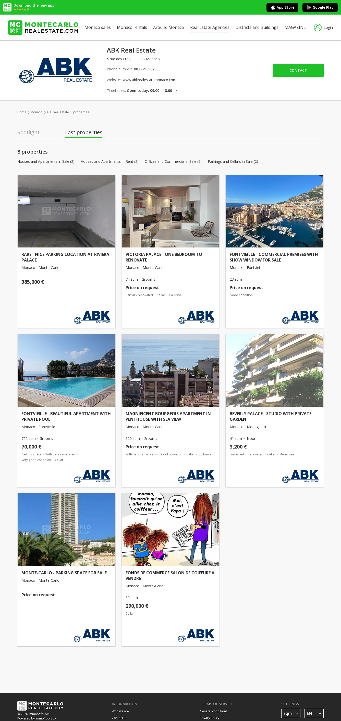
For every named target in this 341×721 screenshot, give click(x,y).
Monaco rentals (132, 27)
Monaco (36, 112)
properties (81, 112)
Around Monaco (168, 27)
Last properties (83, 132)
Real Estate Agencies (209, 27)
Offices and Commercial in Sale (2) (173, 161)
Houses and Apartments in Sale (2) (46, 161)
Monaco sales (97, 27)
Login (323, 27)
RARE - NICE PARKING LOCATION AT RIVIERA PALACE (65, 257)
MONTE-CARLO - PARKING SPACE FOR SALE (64, 573)
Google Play (320, 7)
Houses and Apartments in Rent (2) (110, 161)
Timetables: (116, 90)
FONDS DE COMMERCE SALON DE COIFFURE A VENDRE (170, 575)
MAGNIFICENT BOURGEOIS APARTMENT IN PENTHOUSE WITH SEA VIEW (168, 416)
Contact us (119, 718)
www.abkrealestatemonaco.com (149, 79)
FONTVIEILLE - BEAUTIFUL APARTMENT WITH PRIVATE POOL (66, 416)
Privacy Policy (209, 718)
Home (21, 112)
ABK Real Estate (58, 112)
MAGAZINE (295, 27)
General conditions (213, 711)
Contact (298, 70)
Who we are (120, 711)
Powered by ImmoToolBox (36, 718)
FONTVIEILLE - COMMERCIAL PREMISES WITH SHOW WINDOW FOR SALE (274, 257)
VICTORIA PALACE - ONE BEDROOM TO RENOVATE (164, 257)
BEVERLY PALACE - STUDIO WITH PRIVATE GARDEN (270, 416)
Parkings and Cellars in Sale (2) (233, 161)
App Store (282, 7)
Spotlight (28, 132)
